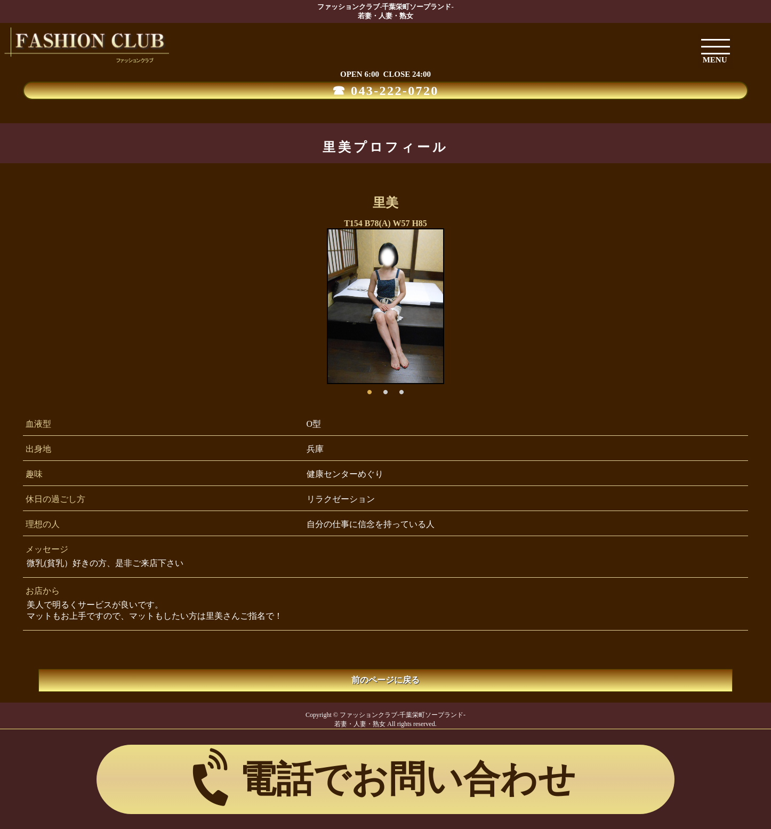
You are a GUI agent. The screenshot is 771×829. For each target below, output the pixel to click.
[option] (385, 306)
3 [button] (401, 389)
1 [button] (369, 389)
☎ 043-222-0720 (385, 91)
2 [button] (385, 389)
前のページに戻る (385, 679)
